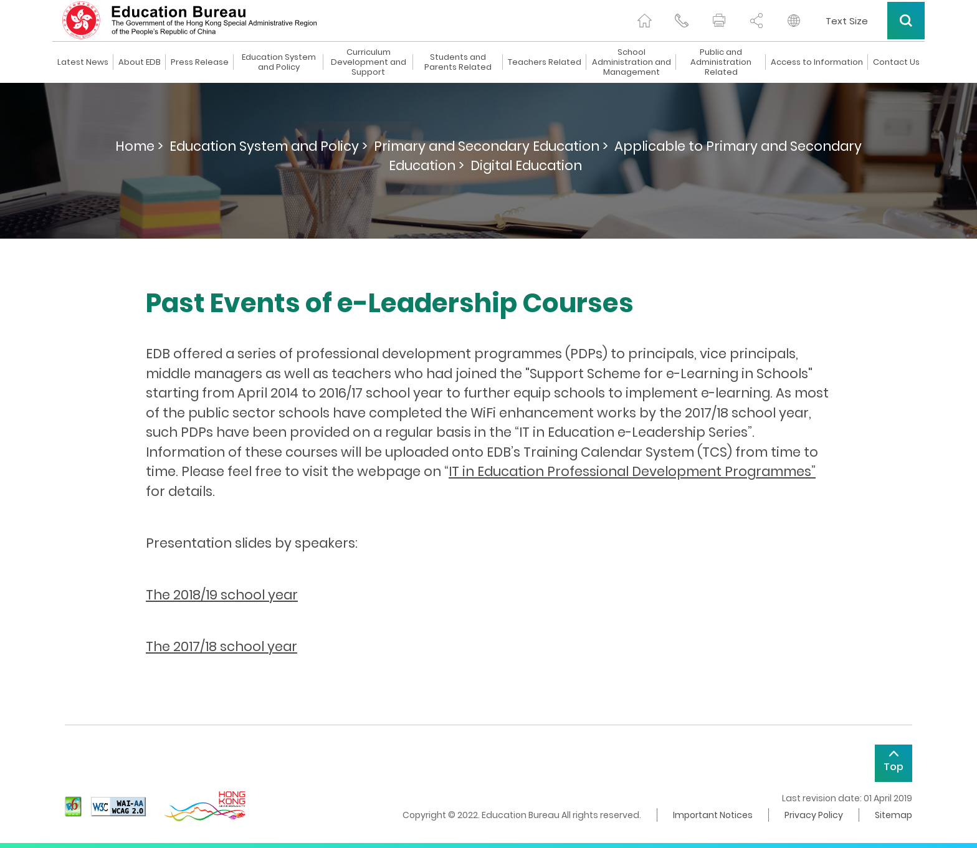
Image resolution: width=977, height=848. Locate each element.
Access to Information (817, 62)
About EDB (139, 62)
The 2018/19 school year (222, 595)
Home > (139, 146)
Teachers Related (544, 62)
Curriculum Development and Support (368, 62)
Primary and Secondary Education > (491, 146)
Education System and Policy (279, 62)
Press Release (200, 62)
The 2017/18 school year (221, 646)
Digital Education (526, 165)
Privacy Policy (813, 815)
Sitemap (893, 815)
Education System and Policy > (268, 146)
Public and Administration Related (720, 62)
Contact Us (896, 62)
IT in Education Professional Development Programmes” (632, 471)
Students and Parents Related (458, 62)
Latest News (82, 62)
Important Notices (713, 815)
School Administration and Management (631, 62)
